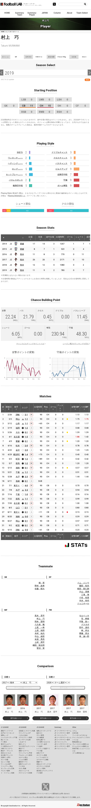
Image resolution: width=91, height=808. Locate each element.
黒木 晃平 (40, 615)
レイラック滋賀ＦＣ (43, 748)
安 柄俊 (85, 618)
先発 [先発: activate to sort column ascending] (40, 238)
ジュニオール (83, 603)
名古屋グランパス (7, 755)
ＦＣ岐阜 (39, 746)
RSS (87, 80)
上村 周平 (40, 642)
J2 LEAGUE (22, 727)
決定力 (20, 152)
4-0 (26, 485)
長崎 (18, 481)
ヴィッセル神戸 (6, 764)
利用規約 (25, 793)
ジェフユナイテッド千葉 (9, 737)
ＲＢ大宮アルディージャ (27, 746)
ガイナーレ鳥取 (42, 755)
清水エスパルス (6, 753)
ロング (17, 169)
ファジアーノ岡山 (7, 766)
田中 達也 (84, 627)
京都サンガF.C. (6, 757)
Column (57, 13)
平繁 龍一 (84, 621)
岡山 (18, 419)
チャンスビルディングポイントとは (30, 344)
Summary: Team (19, 14)
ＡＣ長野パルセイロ (43, 742)
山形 (18, 423)
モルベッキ (84, 615)
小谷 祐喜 (84, 597)
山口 (18, 508)
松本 (18, 445)
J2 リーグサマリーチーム (62, 737)
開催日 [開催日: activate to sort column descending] (9, 408)
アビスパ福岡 (5, 771)
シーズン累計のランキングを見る (76, 344)
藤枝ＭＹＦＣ (23, 762)
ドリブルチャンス (59, 152)
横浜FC (16, 454)
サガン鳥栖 (22, 768)
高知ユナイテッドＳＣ (44, 764)
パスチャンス (61, 163)
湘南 (18, 468)
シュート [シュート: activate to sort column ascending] (79, 238)
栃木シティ (22, 744)
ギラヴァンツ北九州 (43, 766)
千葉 (18, 472)
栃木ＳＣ (39, 733)
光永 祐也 (84, 600)
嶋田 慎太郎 (39, 645)
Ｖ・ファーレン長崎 (7, 773)
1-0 (26, 494)
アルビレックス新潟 (25, 755)
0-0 (26, 516)
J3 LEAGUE (40, 727)
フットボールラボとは (79, 735)
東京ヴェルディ (6, 744)
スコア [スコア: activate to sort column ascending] (25, 407)
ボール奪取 (62, 185)
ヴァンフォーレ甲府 (25, 753)
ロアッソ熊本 (41, 768)
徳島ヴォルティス (25, 764)
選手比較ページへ (68, 688)
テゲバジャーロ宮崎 (25, 773)
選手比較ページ (16, 718)
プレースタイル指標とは (80, 744)
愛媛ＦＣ (39, 762)
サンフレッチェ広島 (7, 768)
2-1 (26, 414)
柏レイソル (4, 740)
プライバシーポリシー (44, 793)
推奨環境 (33, 793)
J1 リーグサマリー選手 (62, 733)
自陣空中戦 (62, 174)
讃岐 (18, 414)
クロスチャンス (60, 158)
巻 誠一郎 (84, 636)
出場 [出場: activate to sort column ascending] (30, 238)
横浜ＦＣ (22, 748)
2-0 (26, 445)
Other (74, 727)
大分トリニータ (24, 771)
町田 (18, 459)
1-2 (26, 428)
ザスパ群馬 (40, 735)
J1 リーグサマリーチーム (62, 731)
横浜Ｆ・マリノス (7, 751)
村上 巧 (41, 618)
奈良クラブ (40, 753)
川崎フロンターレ (7, 748)
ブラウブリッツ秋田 (25, 737)
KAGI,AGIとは (76, 742)
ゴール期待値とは (78, 753)
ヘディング (15, 163)
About (69, 13)
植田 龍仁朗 (83, 589)
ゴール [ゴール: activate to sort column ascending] (70, 238)
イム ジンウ (83, 583)
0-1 (26, 432)
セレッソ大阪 (5, 762)
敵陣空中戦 (18, 185)
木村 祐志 (40, 633)
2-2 (26, 490)
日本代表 (75, 733)
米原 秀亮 (40, 639)
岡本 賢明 (40, 621)
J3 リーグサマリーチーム (62, 744)
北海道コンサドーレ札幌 (27, 731)
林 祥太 (85, 630)
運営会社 (56, 793)
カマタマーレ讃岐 (42, 759)
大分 (18, 432)
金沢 (18, 450)
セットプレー (14, 174)
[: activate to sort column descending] (3, 238)
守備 (65, 180)
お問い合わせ (64, 793)
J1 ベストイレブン (60, 735)
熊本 (22, 254)
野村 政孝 (40, 586)
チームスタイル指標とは (80, 746)
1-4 (26, 454)
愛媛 (22, 244)
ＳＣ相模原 (40, 737)
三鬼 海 (85, 594)
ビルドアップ (61, 169)
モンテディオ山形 (25, 740)
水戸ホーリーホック (7, 733)
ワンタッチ (15, 158)
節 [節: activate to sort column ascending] (3, 408)
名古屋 (17, 437)
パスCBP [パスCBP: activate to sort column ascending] (84, 408)
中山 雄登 (40, 636)
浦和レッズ (4, 735)
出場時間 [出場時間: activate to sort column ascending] (60, 238)
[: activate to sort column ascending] (8, 238)
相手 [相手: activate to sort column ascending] (16, 408)
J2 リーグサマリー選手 (62, 740)
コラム (74, 731)
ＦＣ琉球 (39, 773)
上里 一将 (40, 627)
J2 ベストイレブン (60, 742)
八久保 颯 (40, 624)
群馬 (18, 463)
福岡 (18, 428)
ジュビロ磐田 (23, 759)
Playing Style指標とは (16, 196)
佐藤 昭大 (40, 589)
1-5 (26, 437)
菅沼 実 (41, 648)
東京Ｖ (17, 485)
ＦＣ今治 (22, 766)
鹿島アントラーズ (7, 731)
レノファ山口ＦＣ (42, 757)
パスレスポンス (16, 180)
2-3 (26, 477)
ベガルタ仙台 (23, 735)
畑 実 (42, 583)
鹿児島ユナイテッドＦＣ (45, 771)
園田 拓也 (84, 586)
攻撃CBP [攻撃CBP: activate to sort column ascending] (75, 408)
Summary (57, 727)
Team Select (82, 13)
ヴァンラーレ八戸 (25, 733)
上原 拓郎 (40, 630)
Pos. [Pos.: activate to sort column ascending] (46, 408)
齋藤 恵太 (84, 633)
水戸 (18, 477)
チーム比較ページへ (23, 688)
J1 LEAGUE (5, 727)
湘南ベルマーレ (24, 751)
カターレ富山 (23, 757)
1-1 (26, 419)
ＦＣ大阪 (39, 751)
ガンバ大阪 (4, 759)
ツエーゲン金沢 (42, 744)
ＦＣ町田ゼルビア (7, 746)
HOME (7, 13)
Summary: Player (32, 14)
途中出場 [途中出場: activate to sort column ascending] (50, 238)
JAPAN (45, 13)
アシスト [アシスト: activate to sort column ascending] (60, 407)
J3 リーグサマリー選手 (62, 746)
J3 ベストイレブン (60, 748)
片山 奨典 (84, 591)
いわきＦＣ (22, 742)
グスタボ (85, 624)
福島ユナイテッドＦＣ (44, 731)
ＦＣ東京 (4, 742)
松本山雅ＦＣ (41, 740)
